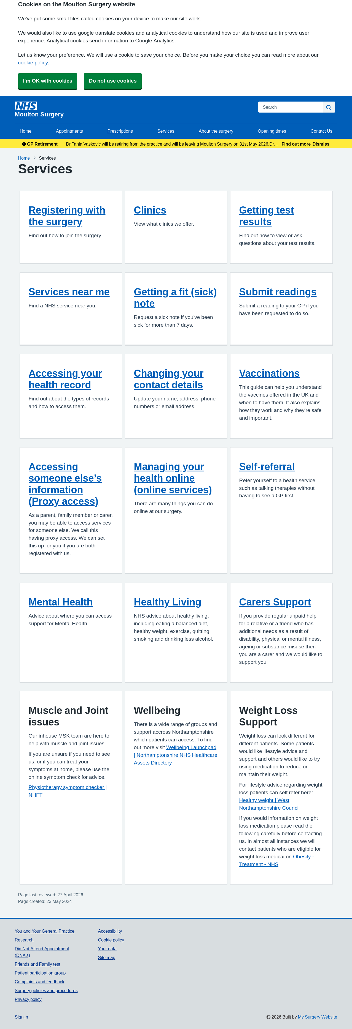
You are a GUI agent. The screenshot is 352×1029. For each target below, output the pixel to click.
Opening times (272, 131)
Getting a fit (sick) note (175, 297)
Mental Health (61, 602)
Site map (106, 957)
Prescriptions (120, 131)
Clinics (150, 210)
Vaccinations (269, 373)
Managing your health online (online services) (173, 478)
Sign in (21, 1017)
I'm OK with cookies (47, 80)
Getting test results (266, 215)
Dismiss (321, 144)
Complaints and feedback (40, 981)
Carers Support (275, 602)
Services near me (69, 292)
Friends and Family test (37, 964)
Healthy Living (167, 602)
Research (24, 940)
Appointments (69, 131)
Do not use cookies (112, 80)
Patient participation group (40, 973)
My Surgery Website (317, 1017)
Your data (107, 948)
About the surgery (216, 131)
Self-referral (267, 466)
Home (26, 131)
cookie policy (33, 62)
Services (165, 131)
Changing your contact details (169, 379)
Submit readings (278, 292)
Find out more (296, 144)
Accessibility (110, 931)
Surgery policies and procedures (46, 990)
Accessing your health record (65, 379)
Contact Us (321, 131)
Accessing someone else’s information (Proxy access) (65, 484)
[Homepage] (133, 110)
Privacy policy (28, 999)
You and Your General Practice (45, 931)
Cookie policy (111, 940)
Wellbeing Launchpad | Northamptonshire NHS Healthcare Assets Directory (175, 755)
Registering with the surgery (67, 215)
